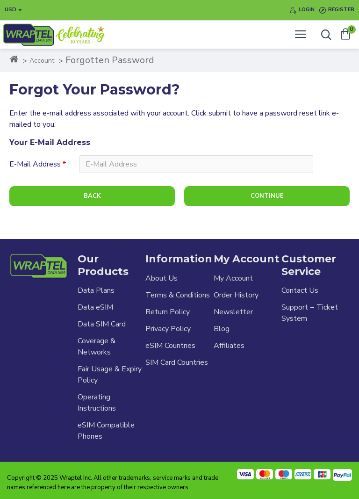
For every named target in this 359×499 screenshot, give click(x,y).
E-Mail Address (35, 164)
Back (92, 196)
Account (41, 60)
